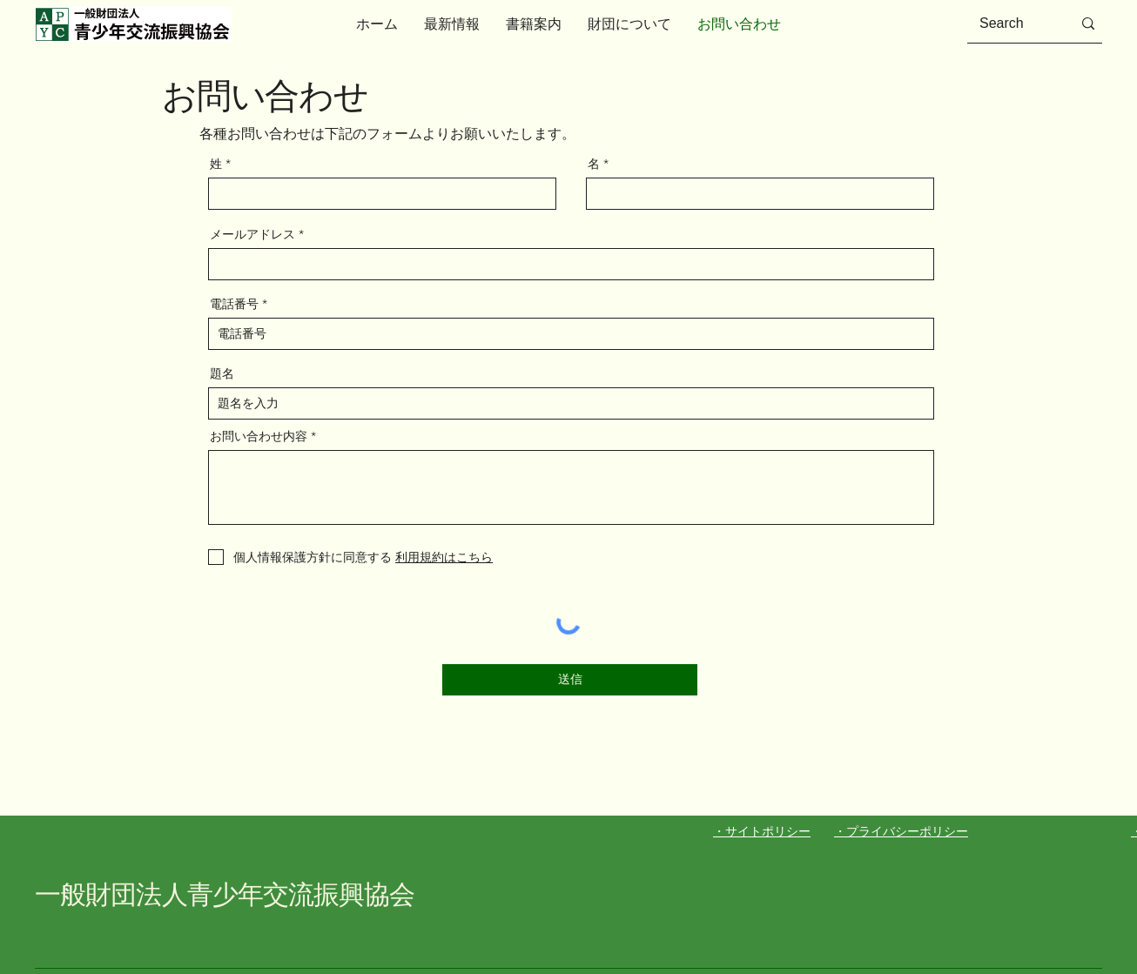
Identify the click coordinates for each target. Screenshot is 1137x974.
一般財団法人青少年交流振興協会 (225, 894)
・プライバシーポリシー (901, 831)
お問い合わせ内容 (258, 436)
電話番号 (234, 304)
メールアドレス (252, 234)
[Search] (1012, 23)
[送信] (569, 679)
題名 (222, 373)
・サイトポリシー (762, 831)
